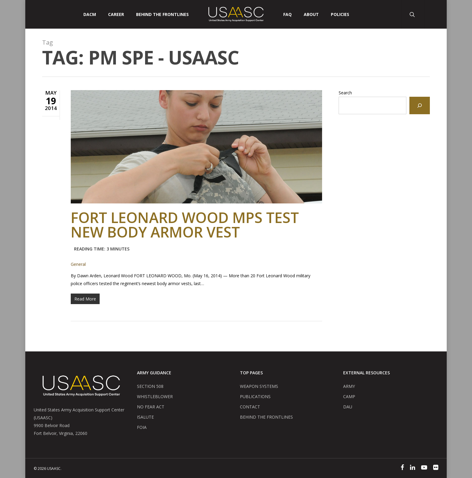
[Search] (419, 105)
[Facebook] (402, 468)
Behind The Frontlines (162, 14)
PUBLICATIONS (255, 396)
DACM (89, 14)
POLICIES (340, 14)
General (78, 264)
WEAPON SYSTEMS (259, 386)
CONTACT (250, 407)
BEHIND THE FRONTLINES (266, 417)
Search (345, 93)
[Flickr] (435, 468)
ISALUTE (145, 417)
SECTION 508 (150, 386)
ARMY (349, 386)
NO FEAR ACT (150, 407)
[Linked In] (412, 468)
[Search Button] (413, 14)
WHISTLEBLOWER (155, 396)
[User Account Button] (435, 14)
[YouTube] (424, 468)
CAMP (349, 396)
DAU (347, 407)
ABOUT (311, 14)
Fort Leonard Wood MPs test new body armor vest (185, 233)
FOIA (142, 427)
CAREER (116, 14)
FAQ (287, 14)
